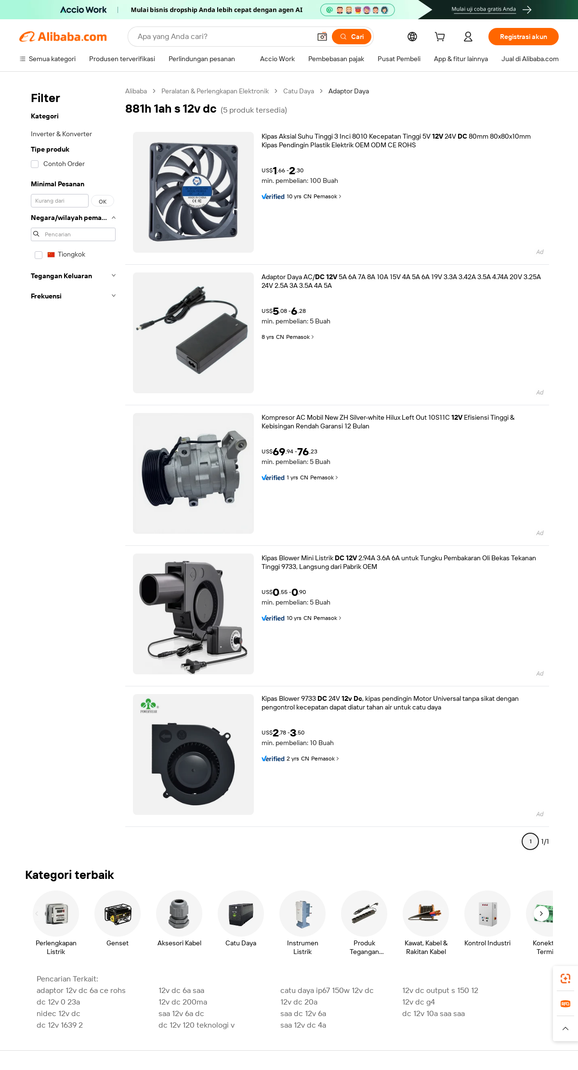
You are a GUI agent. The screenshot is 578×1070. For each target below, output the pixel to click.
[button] (322, 36)
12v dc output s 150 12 (440, 990)
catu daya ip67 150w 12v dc (327, 990)
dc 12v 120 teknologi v (196, 1025)
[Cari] (351, 36)
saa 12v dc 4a (303, 1025)
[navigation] (73, 470)
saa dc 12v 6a (303, 1013)
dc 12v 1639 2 (60, 1025)
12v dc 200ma (182, 1001)
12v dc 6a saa (181, 990)
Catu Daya (298, 91)
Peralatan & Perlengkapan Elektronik (215, 91)
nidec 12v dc (58, 1013)
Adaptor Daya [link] (348, 91)
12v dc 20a (298, 1001)
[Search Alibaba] (223, 36)
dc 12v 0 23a (58, 1001)
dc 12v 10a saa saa (433, 1013)
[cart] (441, 38)
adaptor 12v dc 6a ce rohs (81, 990)
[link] (565, 978)
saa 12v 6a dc (181, 1013)
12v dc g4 (418, 1001)
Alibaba (136, 91)
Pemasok (328, 196)
